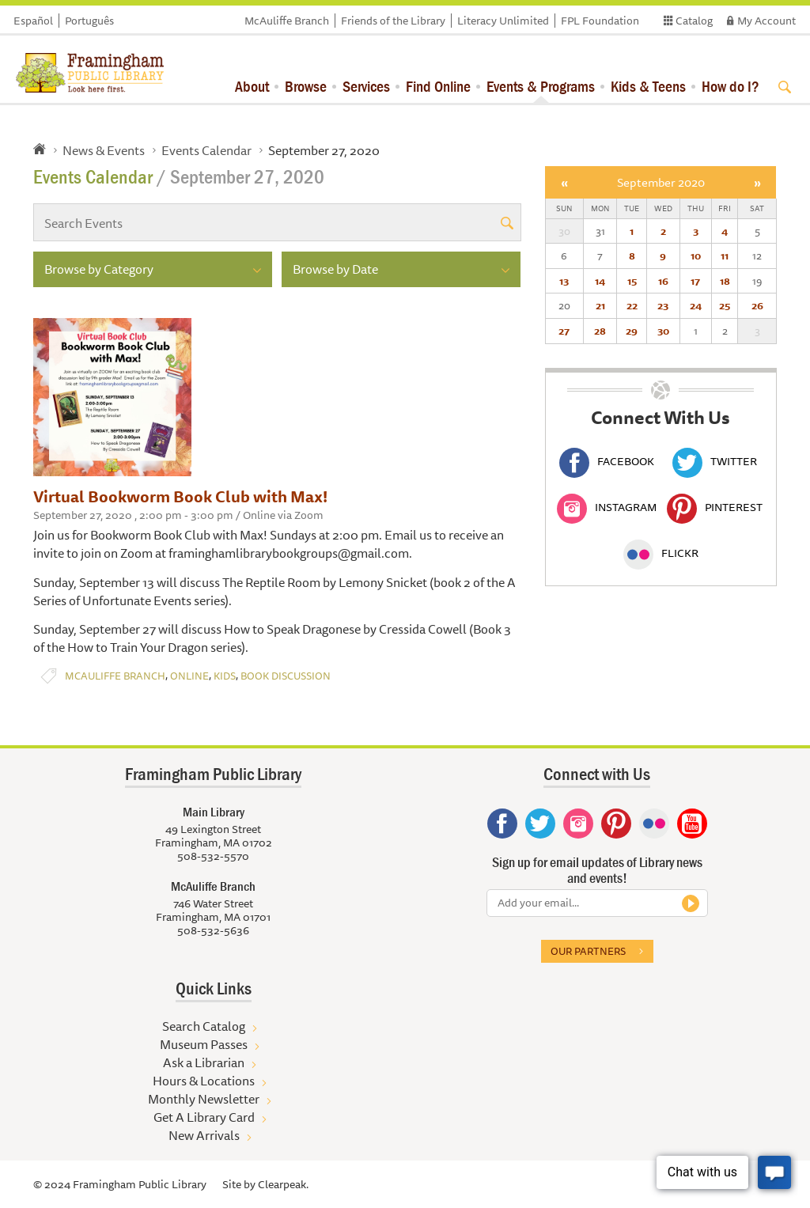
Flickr (660, 553)
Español (33, 20)
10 (696, 255)
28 (600, 331)
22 (632, 305)
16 (663, 281)
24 (696, 305)
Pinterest (715, 507)
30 (663, 331)
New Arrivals (204, 1135)
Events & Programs (540, 86)
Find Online (438, 86)
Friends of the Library (393, 20)
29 (632, 331)
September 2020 (661, 182)
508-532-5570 (213, 856)
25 (724, 305)
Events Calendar (206, 150)
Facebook (606, 461)
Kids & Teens (648, 86)
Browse (306, 86)
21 (600, 305)
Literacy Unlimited (503, 20)
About (252, 86)
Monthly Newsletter (203, 1099)
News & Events (103, 150)
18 (725, 281)
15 (632, 281)
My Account (766, 20)
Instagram (607, 507)
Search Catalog (203, 1026)
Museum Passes (204, 1044)
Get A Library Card (204, 1117)
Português (89, 20)
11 (725, 255)
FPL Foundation (600, 20)
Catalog (694, 20)
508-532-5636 (213, 930)
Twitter (714, 461)
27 (564, 331)
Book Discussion (285, 676)
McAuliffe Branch (286, 20)
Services (366, 86)
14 (600, 281)
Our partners (588, 951)
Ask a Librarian (203, 1062)
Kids (225, 676)
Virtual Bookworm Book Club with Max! (180, 496)
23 (662, 305)
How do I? (730, 86)
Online (189, 676)
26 (757, 305)
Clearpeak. (283, 1184)
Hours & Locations (204, 1081)
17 (695, 281)
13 (564, 281)
